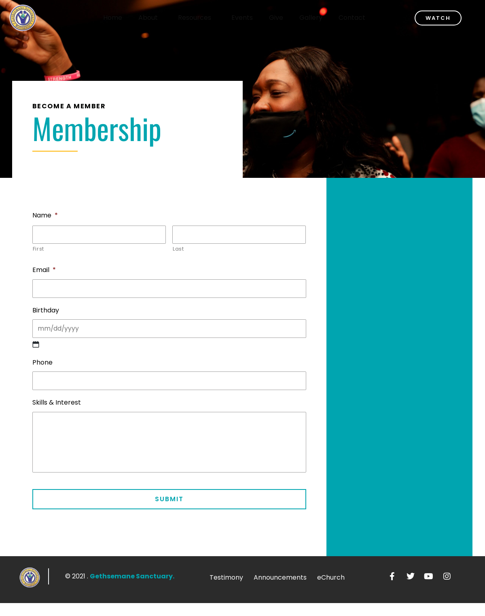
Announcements (280, 590)
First (38, 251)
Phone (42, 369)
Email (44, 272)
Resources (203, 17)
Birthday (45, 315)
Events (249, 17)
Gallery (318, 17)
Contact (359, 17)
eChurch (331, 590)
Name (45, 215)
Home (119, 17)
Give (283, 17)
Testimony (226, 590)
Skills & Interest (56, 411)
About (157, 17)
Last (178, 251)
